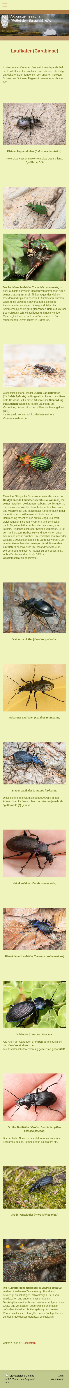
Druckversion (15, 1375)
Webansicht (57, 1379)
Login (60, 1375)
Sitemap (29, 1375)
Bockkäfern (29, 1342)
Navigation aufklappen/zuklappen (34, 5)
